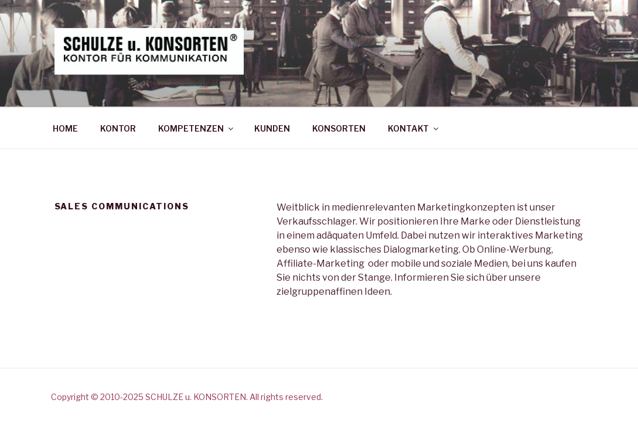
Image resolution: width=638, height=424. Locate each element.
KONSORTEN (339, 128)
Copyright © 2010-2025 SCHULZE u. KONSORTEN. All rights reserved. (187, 397)
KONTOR (118, 128)
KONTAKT (414, 128)
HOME (65, 128)
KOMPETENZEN (196, 128)
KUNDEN (272, 128)
